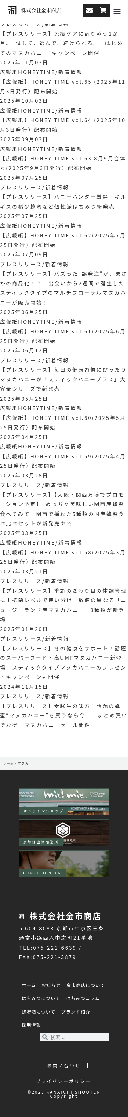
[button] (117, 11)
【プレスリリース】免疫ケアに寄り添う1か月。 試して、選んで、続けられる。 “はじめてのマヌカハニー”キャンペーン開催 (61, 43)
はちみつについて (41, 998)
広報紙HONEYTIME (27, 71)
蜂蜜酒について (38, 1011)
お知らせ (51, 985)
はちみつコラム (83, 998)
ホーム (8, 763)
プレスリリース (21, 187)
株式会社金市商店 (41, 10)
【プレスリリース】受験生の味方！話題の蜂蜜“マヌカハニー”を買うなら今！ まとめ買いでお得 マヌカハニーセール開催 (64, 715)
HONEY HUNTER (42, 872)
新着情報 (70, 71)
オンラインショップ (43, 810)
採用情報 (31, 1024)
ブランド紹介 (75, 1011)
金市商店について (85, 985)
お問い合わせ (64, 1065)
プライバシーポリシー (63, 1081)
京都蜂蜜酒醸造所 (41, 841)
